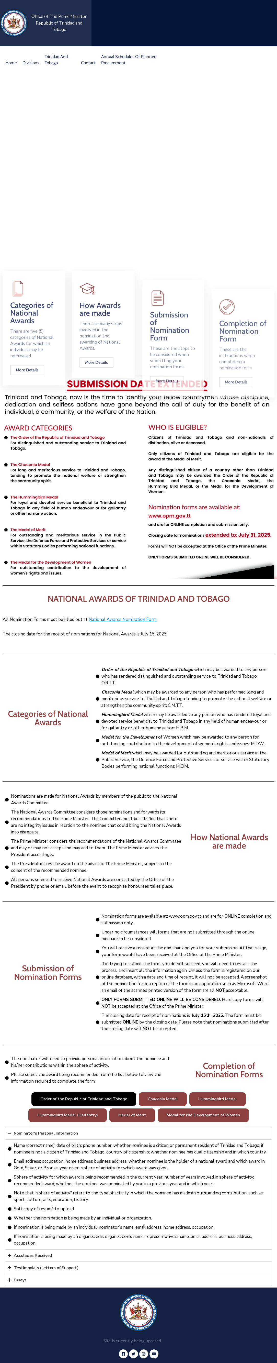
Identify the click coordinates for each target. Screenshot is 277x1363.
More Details (27, 436)
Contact (88, 62)
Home (11, 62)
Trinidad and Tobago (56, 59)
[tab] (83, 1099)
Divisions (30, 62)
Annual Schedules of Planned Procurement (128, 59)
